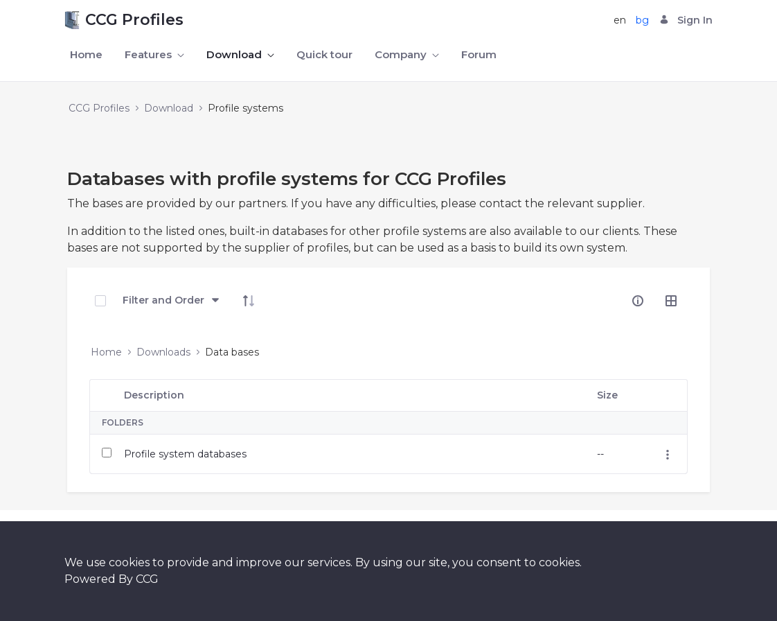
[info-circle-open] (638, 301)
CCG (147, 579)
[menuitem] (86, 55)
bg (642, 20)
